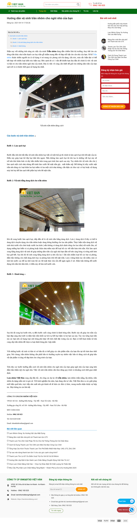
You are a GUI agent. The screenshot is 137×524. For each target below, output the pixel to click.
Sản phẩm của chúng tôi (70, 11)
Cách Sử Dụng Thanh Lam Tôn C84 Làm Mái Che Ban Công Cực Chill (34, 445)
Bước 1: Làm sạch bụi (20, 38)
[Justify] (78, 4)
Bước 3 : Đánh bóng (19, 46)
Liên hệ (95, 11)
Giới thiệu (53, 11)
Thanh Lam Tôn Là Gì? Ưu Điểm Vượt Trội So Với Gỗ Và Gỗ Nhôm (33, 456)
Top (25, 274)
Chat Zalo (122, 501)
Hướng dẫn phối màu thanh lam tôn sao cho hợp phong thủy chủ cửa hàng (117, 26)
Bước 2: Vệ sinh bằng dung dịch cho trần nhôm (28, 42)
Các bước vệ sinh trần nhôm (18, 36)
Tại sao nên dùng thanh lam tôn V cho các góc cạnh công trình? (32, 452)
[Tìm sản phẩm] (62, 4)
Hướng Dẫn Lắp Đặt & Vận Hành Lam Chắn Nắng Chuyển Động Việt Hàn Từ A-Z (38, 460)
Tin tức (86, 11)
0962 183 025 (99, 5)
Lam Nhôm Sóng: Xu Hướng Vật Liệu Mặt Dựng (26, 433)
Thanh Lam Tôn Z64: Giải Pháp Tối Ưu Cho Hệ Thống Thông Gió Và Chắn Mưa (37, 441)
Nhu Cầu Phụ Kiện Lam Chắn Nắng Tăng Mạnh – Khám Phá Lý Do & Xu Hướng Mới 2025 (41, 468)
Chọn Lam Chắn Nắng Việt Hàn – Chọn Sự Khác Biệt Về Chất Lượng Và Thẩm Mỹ (39, 464)
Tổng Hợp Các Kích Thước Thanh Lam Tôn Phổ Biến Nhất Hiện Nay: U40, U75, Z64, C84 (41, 449)
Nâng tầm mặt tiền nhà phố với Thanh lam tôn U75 (27, 437)
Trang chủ (42, 11)
